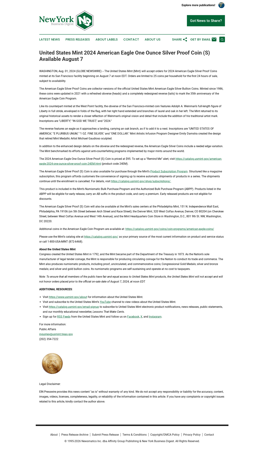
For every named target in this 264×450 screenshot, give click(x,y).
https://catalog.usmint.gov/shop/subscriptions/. (141, 181)
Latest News (49, 39)
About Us (152, 39)
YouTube (105, 302)
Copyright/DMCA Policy (165, 434)
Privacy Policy (192, 434)
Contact (131, 39)
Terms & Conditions (134, 434)
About (54, 434)
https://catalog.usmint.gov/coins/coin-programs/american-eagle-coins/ (169, 229)
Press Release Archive (74, 434)
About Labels (106, 39)
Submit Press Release (105, 434)
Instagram (155, 316)
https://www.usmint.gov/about (68, 297)
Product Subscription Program (169, 171)
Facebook (133, 316)
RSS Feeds (63, 316)
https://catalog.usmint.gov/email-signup (74, 306)
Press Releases (78, 39)
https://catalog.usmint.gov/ (101, 236)
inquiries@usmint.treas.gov (56, 334)
